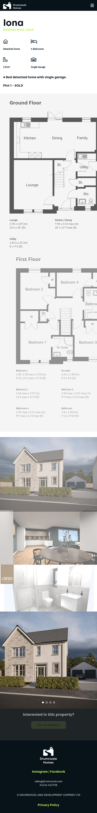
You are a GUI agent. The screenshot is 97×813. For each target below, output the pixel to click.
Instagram (40, 771)
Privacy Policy (48, 805)
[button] (43, 702)
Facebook (57, 771)
